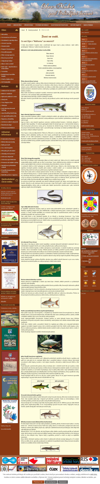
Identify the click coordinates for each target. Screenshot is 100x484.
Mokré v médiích (6, 93)
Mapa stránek (88, 25)
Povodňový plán (6, 52)
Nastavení (62, 482)
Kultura (4, 86)
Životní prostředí (33, 30)
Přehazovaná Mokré (8, 128)
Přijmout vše (38, 482)
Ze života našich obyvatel (9, 122)
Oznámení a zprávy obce (9, 40)
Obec (3, 30)
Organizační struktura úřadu (89, 141)
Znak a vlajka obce (7, 79)
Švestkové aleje (6, 125)
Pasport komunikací (8, 49)
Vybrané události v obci (9, 96)
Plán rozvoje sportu (7, 55)
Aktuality (4, 34)
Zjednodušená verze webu (7, 180)
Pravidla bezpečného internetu (8, 171)
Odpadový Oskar (6, 61)
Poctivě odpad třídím (88, 253)
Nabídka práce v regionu (9, 175)
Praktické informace (8, 139)
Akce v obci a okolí (7, 64)
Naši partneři (5, 145)
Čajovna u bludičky (7, 119)
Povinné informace (42, 25)
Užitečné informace (6, 133)
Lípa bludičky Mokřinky (9, 113)
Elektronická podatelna (59, 25)
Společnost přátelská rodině (8, 166)
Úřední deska (28, 25)
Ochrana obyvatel (7, 156)
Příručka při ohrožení (8, 151)
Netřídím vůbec (87, 261)
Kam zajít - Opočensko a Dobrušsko (9, 67)
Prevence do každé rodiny (9, 162)
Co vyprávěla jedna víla (8, 116)
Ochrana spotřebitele (8, 159)
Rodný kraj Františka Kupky (8, 75)
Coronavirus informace (9, 37)
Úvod (9, 25)
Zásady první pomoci (8, 154)
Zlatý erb (4, 99)
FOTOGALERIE (5, 82)
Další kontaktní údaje (87, 126)
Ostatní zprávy (6, 43)
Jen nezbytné (51, 482)
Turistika (4, 71)
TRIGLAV (4, 105)
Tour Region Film (6, 102)
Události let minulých (8, 91)
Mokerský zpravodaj (8, 142)
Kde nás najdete (76, 25)
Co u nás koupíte (6, 148)
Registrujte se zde (6, 198)
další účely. (93, 474)
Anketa (83, 248)
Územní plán (5, 46)
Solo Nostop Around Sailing (8, 109)
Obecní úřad (17, 25)
